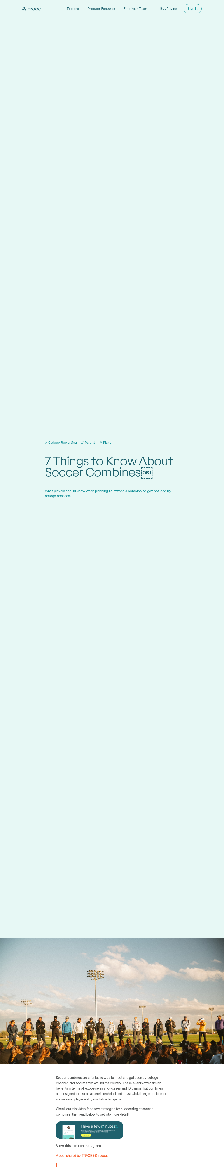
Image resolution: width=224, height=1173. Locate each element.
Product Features (101, 9)
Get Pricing (168, 8)
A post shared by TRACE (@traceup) (83, 1156)
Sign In (193, 8)
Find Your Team (135, 9)
